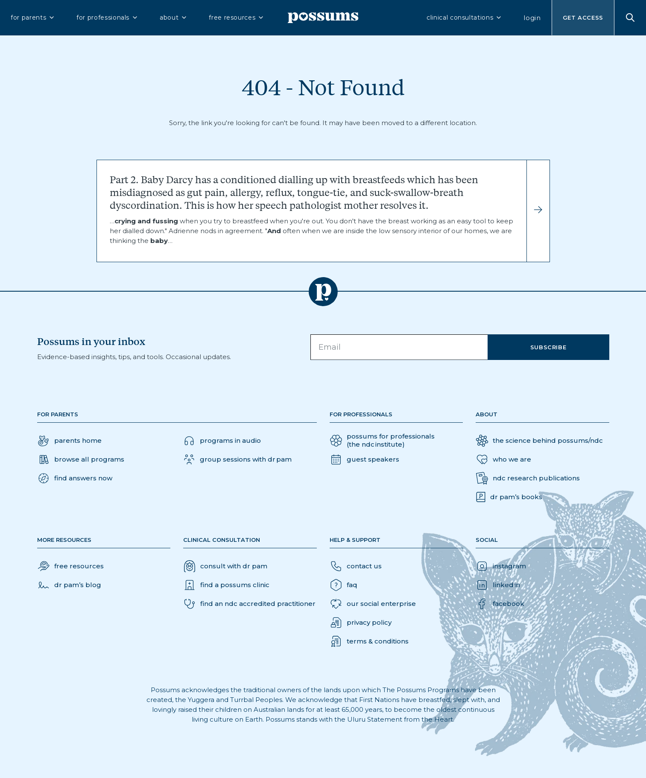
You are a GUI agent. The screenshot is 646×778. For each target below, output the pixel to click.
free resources (236, 17)
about (173, 17)
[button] (74, 478)
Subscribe (548, 347)
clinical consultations (464, 17)
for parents (33, 17)
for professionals (107, 17)
